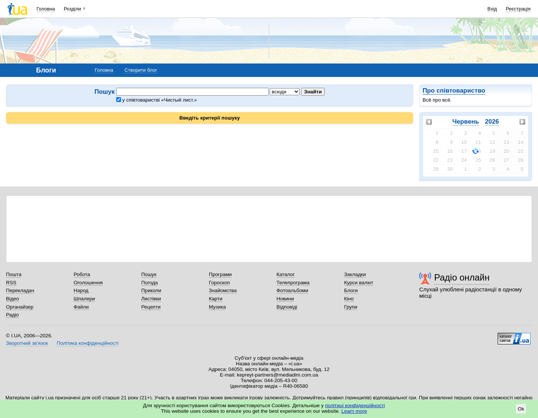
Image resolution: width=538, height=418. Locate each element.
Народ (81, 290)
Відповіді (286, 307)
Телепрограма (293, 282)
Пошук (149, 274)
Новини (285, 298)
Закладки (355, 274)
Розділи (72, 9)
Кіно (349, 298)
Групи (350, 307)
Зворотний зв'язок (27, 343)
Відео (12, 298)
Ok (521, 409)
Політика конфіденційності (87, 343)
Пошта (13, 274)
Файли (81, 307)
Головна (46, 9)
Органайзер (19, 307)
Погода (149, 282)
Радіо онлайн (462, 277)
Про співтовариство (454, 90)
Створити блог (140, 70)
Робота (82, 274)
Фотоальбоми (292, 290)
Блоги (351, 290)
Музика (217, 307)
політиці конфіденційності (355, 405)
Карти (215, 298)
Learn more (354, 411)
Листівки (151, 298)
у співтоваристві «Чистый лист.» (156, 100)
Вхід (492, 9)
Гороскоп (219, 282)
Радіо (12, 315)
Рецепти (151, 307)
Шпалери (84, 298)
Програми (220, 274)
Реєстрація (518, 9)
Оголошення (88, 282)
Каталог (285, 274)
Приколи (151, 290)
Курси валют (358, 282)
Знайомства (223, 290)
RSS (11, 282)
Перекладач (20, 290)
